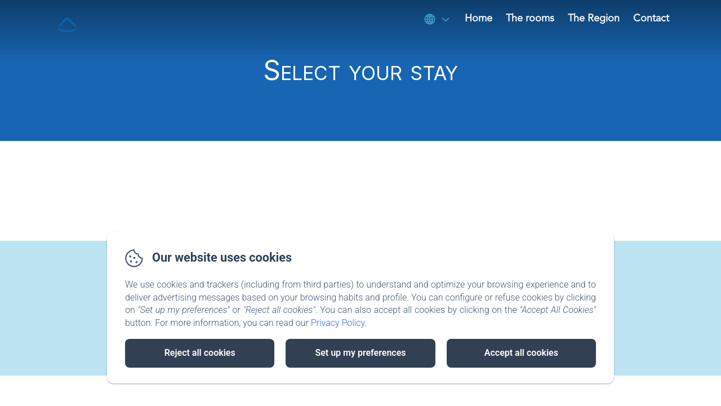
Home (478, 19)
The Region (594, 19)
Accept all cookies (521, 352)
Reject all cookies (199, 352)
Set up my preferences (360, 352)
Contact (651, 19)
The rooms (530, 19)
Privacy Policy (338, 322)
